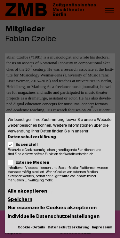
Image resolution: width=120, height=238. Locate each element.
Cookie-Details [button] (31, 227)
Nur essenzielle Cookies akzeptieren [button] (52, 208)
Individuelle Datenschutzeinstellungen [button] (54, 216)
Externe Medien (30, 163)
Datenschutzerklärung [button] (68, 227)
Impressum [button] (102, 227)
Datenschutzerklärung (32, 137)
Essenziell (25, 145)
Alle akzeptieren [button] (27, 191)
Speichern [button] (20, 199)
